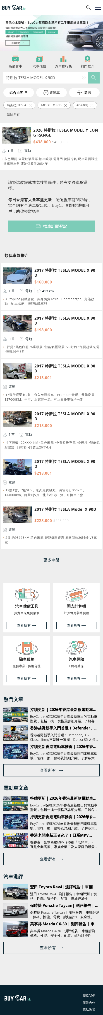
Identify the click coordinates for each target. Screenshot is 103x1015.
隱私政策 (89, 1009)
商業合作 (89, 1002)
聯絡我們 (89, 995)
